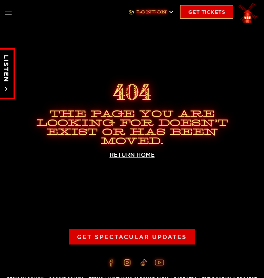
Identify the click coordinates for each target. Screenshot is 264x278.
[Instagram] (127, 263)
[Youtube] (160, 263)
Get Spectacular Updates (132, 237)
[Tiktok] (143, 263)
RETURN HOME (132, 154)
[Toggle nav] (8, 12)
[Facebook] (111, 263)
